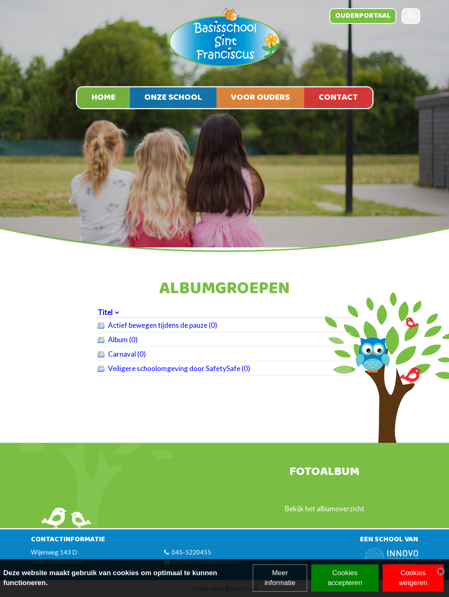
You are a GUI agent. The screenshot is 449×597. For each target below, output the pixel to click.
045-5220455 (191, 552)
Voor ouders (260, 97)
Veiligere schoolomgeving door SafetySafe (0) (179, 368)
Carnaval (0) (127, 354)
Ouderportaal (362, 15)
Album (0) (123, 339)
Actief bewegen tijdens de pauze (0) (162, 325)
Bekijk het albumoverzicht (324, 508)
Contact (338, 97)
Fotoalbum (324, 472)
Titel (105, 312)
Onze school (173, 97)
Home (103, 97)
